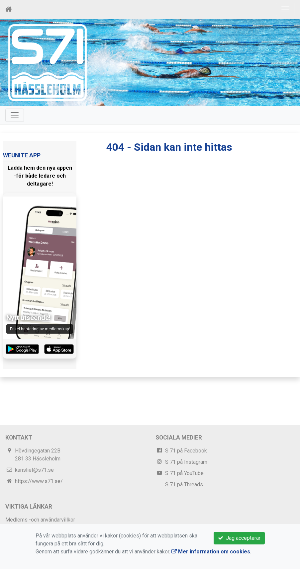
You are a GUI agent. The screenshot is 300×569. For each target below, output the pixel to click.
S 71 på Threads (184, 484)
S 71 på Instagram (186, 462)
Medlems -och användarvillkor (40, 520)
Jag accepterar (239, 538)
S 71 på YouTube (184, 473)
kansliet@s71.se (34, 470)
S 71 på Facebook (186, 450)
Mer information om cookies (210, 551)
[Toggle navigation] (285, 9)
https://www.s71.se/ (39, 481)
